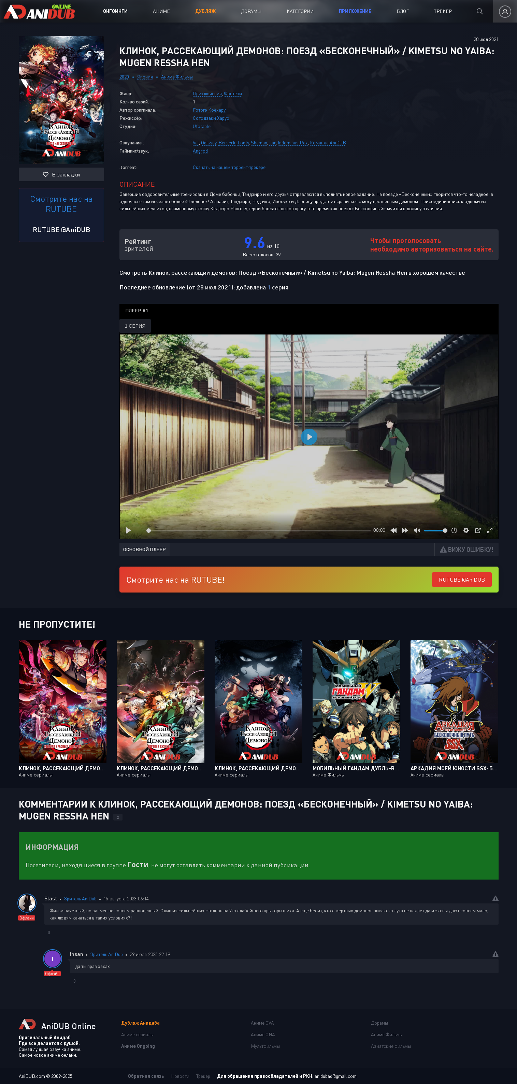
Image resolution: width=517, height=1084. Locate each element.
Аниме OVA (262, 1023)
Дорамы (251, 11)
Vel (196, 142)
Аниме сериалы (137, 1034)
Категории (300, 11)
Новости (180, 1076)
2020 (124, 77)
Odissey (208, 142)
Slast (50, 898)
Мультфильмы (265, 1046)
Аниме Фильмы (177, 77)
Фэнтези (233, 93)
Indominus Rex (293, 142)
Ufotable (202, 126)
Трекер (443, 11)
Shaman (259, 142)
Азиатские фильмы (391, 1046)
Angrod (200, 151)
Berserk (226, 142)
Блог (403, 11)
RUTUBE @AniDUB (61, 229)
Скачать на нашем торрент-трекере (229, 167)
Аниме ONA (263, 1034)
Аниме (161, 11)
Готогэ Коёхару (209, 110)
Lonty (243, 142)
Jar (272, 142)
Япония (145, 77)
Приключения (207, 93)
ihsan (76, 954)
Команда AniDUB (328, 142)
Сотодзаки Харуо (211, 118)
